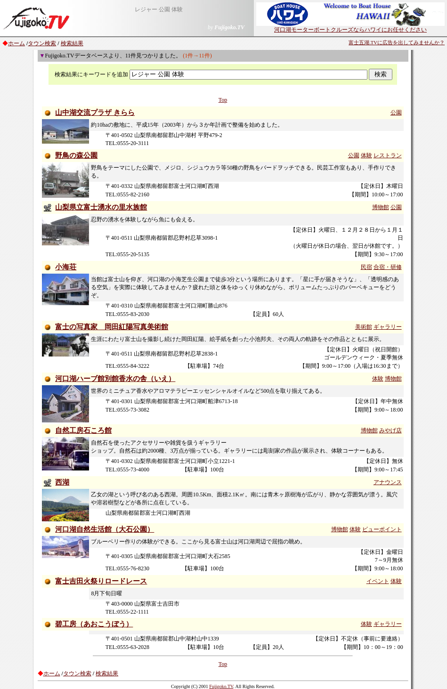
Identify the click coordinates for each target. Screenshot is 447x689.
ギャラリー (388, 327)
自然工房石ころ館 (83, 430)
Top (223, 100)
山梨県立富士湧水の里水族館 (101, 207)
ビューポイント (382, 529)
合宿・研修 (388, 267)
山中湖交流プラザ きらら (95, 112)
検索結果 (72, 43)
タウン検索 (42, 43)
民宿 (366, 267)
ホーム (16, 43)
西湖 (62, 482)
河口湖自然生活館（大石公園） (104, 529)
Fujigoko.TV (221, 686)
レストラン (388, 155)
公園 (396, 112)
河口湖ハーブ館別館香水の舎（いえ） (115, 378)
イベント (377, 581)
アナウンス (388, 482)
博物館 (380, 207)
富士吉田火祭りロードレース (101, 581)
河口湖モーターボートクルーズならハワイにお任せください (350, 27)
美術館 (363, 327)
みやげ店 (390, 430)
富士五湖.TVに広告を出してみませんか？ (397, 42)
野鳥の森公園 (76, 155)
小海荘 (65, 267)
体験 (366, 155)
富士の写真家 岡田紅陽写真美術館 (111, 327)
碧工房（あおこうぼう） (94, 624)
